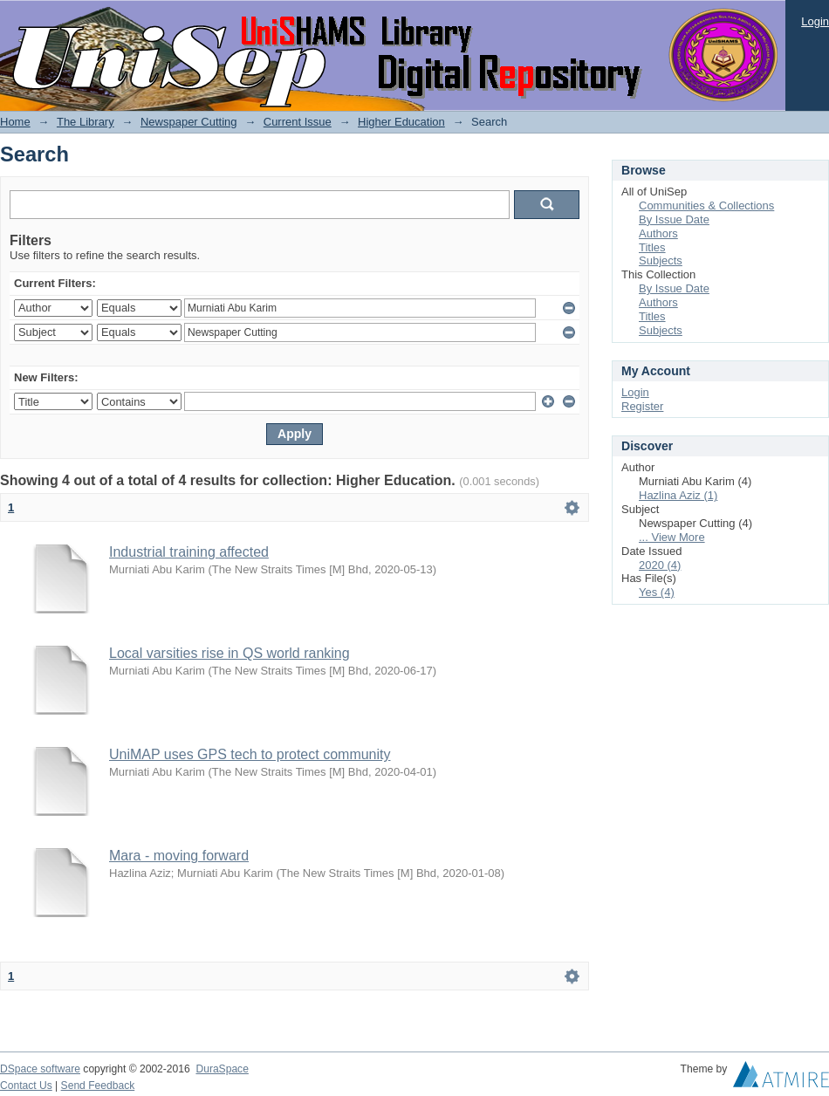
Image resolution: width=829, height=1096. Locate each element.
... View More (672, 537)
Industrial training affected (189, 552)
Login (815, 21)
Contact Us (26, 1085)
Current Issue (298, 121)
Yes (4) (657, 592)
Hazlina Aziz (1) (678, 495)
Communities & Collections (706, 205)
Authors (658, 233)
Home (15, 121)
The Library (85, 121)
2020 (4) (660, 565)
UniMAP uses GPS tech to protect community (250, 754)
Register (642, 406)
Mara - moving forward (179, 855)
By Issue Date (674, 219)
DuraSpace (221, 1069)
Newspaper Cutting (188, 121)
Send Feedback (98, 1085)
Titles (652, 247)
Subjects (660, 260)
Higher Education (401, 121)
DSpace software (40, 1069)
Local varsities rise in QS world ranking (229, 653)
